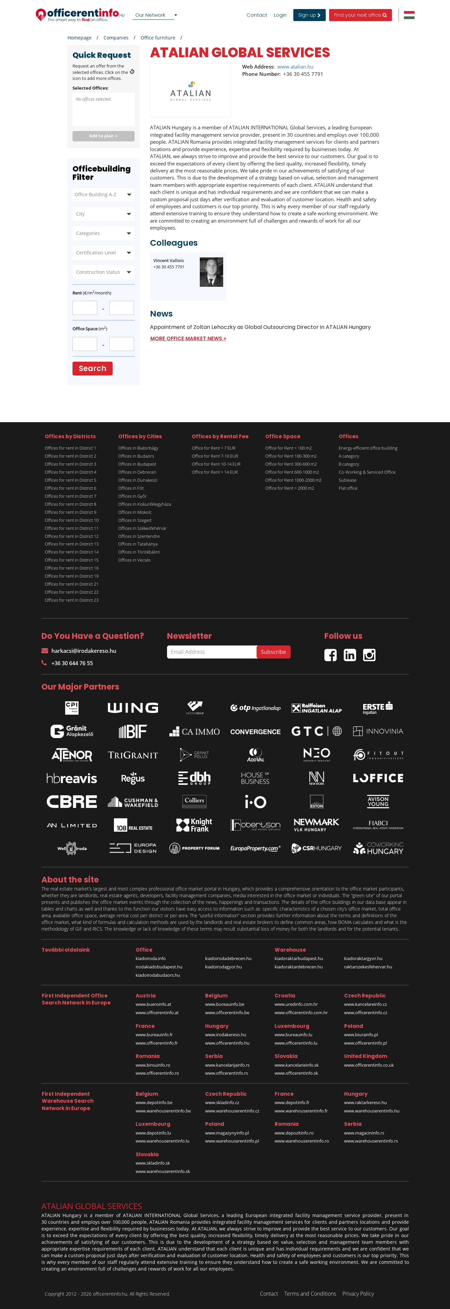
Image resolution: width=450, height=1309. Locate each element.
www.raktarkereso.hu (365, 1102)
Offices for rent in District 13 (72, 544)
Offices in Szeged (134, 520)
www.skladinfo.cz (222, 1102)
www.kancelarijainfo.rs (227, 1065)
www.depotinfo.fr (292, 1102)
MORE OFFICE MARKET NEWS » (188, 338)
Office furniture (158, 37)
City (80, 214)
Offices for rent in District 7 (70, 496)
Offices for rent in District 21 (72, 584)
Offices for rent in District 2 (70, 456)
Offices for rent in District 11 (72, 528)
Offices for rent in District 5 (70, 480)
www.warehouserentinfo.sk (163, 1171)
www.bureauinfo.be (224, 1004)
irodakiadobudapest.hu (159, 967)
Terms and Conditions (310, 1293)
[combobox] (156, 15)
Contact (257, 15)
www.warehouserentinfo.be (163, 1111)
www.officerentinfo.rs (226, 1073)
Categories (88, 233)
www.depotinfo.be (154, 1102)
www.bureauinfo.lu (293, 1035)
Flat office (348, 488)
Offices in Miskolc (135, 512)
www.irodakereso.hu (225, 1035)
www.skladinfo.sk (153, 1163)
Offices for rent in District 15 (72, 560)
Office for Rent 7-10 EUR (215, 456)
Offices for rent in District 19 (72, 576)
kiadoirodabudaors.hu (158, 975)
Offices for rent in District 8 (70, 504)
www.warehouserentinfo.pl (232, 1141)
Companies (116, 37)
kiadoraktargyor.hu (363, 958)
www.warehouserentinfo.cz (232, 1111)
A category (349, 456)
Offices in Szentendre (139, 536)
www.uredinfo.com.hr (296, 1004)
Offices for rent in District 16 (72, 568)
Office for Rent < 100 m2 (288, 448)
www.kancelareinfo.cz (365, 1004)
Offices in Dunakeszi (137, 480)
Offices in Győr (132, 496)
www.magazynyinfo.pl (227, 1133)
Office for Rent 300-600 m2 (291, 464)
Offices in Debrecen (137, 472)
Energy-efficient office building (368, 448)
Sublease (347, 480)
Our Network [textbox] (150, 14)
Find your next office (360, 15)
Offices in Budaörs (136, 456)
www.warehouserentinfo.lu (162, 1141)
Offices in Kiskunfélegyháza (144, 504)
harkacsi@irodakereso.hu (78, 650)
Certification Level (96, 252)
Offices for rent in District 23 (72, 600)
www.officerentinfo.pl (365, 1043)
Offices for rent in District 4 (70, 472)
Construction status (98, 272)
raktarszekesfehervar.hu (368, 967)
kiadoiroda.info (151, 958)
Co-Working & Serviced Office (367, 472)
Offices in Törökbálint (139, 552)
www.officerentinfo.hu (227, 1043)
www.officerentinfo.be (227, 1012)
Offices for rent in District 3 (70, 464)
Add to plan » (103, 136)
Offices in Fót (131, 488)
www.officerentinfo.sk (296, 1073)
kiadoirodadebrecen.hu (228, 958)
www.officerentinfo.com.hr (301, 1012)
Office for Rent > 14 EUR (215, 472)
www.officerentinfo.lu (296, 1043)
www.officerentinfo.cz (365, 1012)
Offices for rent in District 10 (72, 520)
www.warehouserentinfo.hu (372, 1111)
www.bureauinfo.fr (154, 1035)
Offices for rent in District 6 (70, 488)
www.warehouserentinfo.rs (371, 1141)
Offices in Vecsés (134, 560)
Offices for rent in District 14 (72, 552)
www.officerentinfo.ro (157, 1073)
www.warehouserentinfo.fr (301, 1111)
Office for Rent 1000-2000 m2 (293, 480)
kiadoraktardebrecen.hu (299, 967)
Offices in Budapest (137, 464)
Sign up (309, 15)
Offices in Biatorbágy (138, 448)
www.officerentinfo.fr (157, 1043)
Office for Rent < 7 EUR (214, 448)
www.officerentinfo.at (157, 1012)
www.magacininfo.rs (364, 1133)
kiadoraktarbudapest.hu (299, 958)
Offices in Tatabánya (138, 544)
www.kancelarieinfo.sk (297, 1065)
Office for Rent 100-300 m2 (291, 456)
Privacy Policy (358, 1293)
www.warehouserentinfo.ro (302, 1141)
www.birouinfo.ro (153, 1065)
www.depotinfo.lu (153, 1133)
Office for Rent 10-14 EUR (216, 464)
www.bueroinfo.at (153, 1004)
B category (349, 464)
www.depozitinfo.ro (294, 1133)
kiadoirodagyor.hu (223, 967)
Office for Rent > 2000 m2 (289, 488)
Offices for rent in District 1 (70, 448)
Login (280, 15)
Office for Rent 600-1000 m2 (292, 472)
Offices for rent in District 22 (72, 592)
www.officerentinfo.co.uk (369, 1065)
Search (92, 368)
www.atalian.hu (295, 66)
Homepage (79, 37)
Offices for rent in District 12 (72, 536)
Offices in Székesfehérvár (142, 528)
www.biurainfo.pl (361, 1035)
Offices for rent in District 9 (70, 512)
